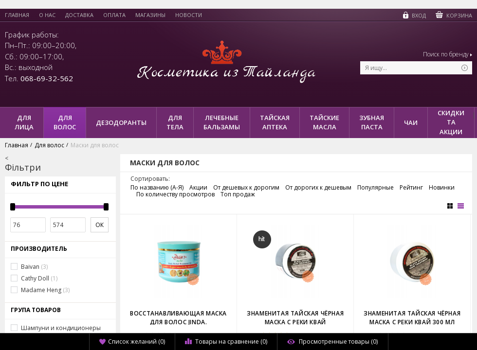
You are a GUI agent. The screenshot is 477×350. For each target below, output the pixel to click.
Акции (198, 187)
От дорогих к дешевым (318, 187)
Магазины (150, 15)
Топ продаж (237, 194)
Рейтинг (411, 187)
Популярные (375, 187)
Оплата (114, 15)
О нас (47, 15)
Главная (17, 15)
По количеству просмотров (175, 194)
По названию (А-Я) (156, 187)
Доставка (79, 15)
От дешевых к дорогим (246, 187)
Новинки (442, 187)
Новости (188, 15)
